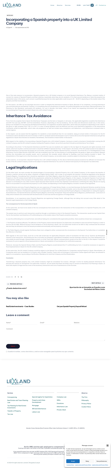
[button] (107, 445)
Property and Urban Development (38, 401)
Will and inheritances (39, 409)
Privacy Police (86, 403)
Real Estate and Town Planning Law (17, 401)
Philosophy (85, 400)
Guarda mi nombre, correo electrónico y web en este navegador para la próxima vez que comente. (41, 351)
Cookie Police (86, 407)
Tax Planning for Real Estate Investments (16, 407)
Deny (87, 461)
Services (68, 5)
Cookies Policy (70, 465)
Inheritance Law (62, 406)
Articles (10, 15)
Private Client (61, 410)
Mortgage (35, 405)
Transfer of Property (14, 411)
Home (52, 5)
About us (59, 5)
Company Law (61, 397)
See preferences (102, 461)
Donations (60, 403)
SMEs (58, 400)
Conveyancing (12, 397)
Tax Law (10, 414)
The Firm (84, 397)
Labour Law (36, 412)
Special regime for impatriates (42, 397)
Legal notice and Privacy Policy (83, 465)
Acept (73, 461)
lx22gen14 (9, 27)
